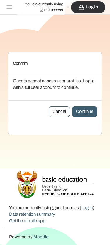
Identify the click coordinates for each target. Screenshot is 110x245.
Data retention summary (32, 214)
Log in (92, 7)
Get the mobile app (27, 221)
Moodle (40, 237)
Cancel (59, 111)
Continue (84, 111)
